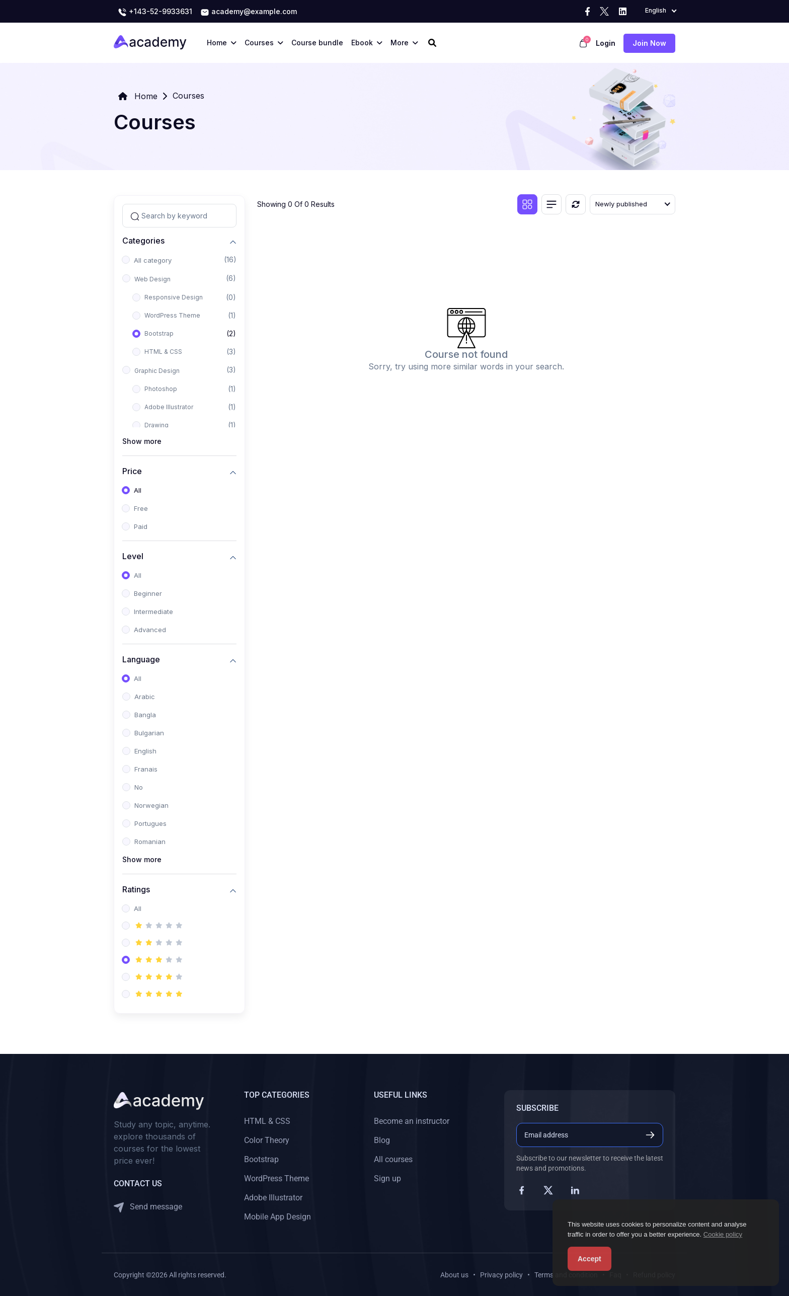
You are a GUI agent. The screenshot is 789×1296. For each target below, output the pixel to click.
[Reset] (576, 204)
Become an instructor (411, 1121)
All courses (393, 1159)
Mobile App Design (277, 1217)
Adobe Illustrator (168, 407)
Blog (382, 1140)
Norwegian (151, 805)
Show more (142, 441)
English (145, 751)
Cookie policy (722, 1234)
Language (141, 659)
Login (605, 43)
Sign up (387, 1178)
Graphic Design (157, 370)
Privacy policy (501, 1275)
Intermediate (153, 611)
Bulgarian (149, 733)
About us (454, 1275)
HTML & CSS (163, 351)
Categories (143, 240)
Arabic (144, 697)
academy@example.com (248, 12)
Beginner (148, 593)
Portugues (150, 823)
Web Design (152, 279)
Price (132, 471)
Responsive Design (173, 297)
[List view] (551, 204)
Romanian (150, 841)
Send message (148, 1207)
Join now (649, 43)
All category (153, 260)
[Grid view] (527, 204)
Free (141, 508)
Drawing (156, 425)
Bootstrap (159, 333)
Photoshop (160, 389)
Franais (145, 769)
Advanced (150, 630)
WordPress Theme (172, 315)
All (137, 490)
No (138, 787)
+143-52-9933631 (155, 12)
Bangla (145, 715)
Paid (140, 526)
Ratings (136, 889)
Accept (589, 1259)
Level (132, 556)
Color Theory (266, 1140)
